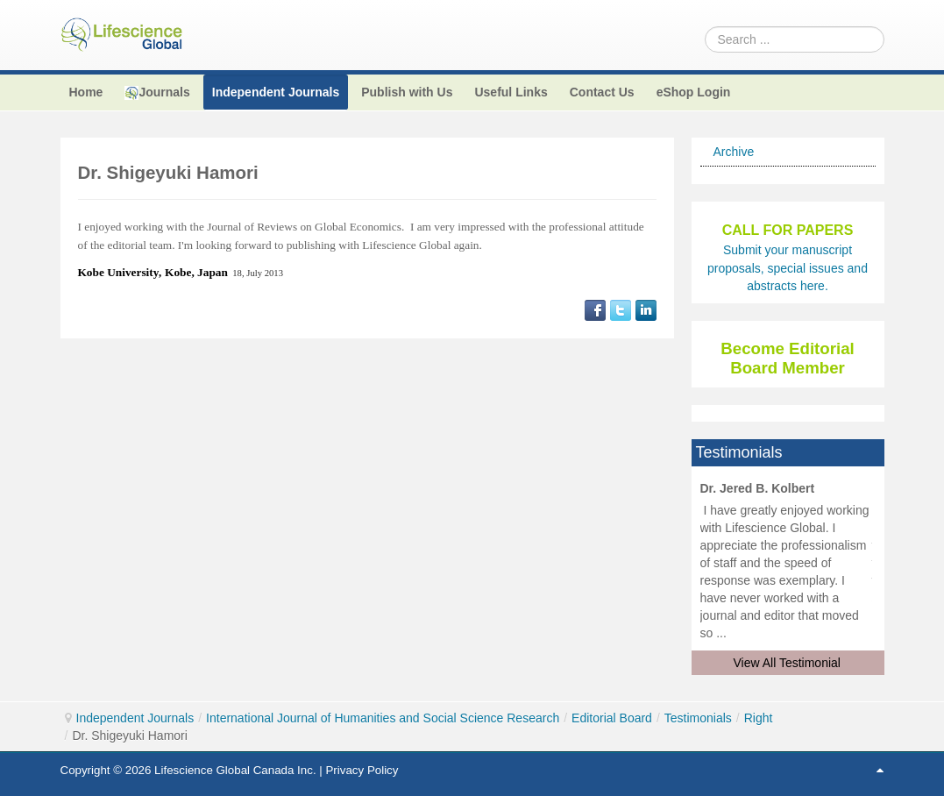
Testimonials (698, 718)
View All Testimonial (787, 663)
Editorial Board (611, 718)
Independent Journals (135, 718)
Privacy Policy (361, 770)
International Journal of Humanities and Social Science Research (382, 718)
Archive (734, 152)
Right (758, 718)
